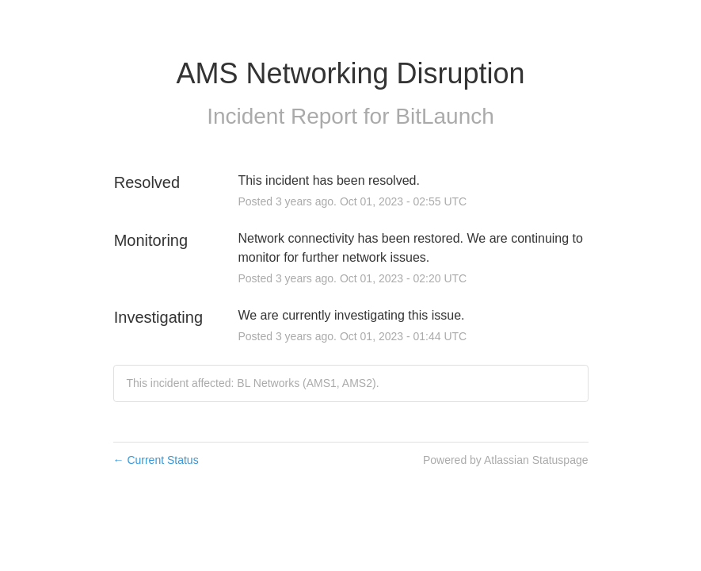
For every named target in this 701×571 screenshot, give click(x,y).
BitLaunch (444, 116)
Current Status (156, 460)
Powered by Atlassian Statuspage (506, 460)
